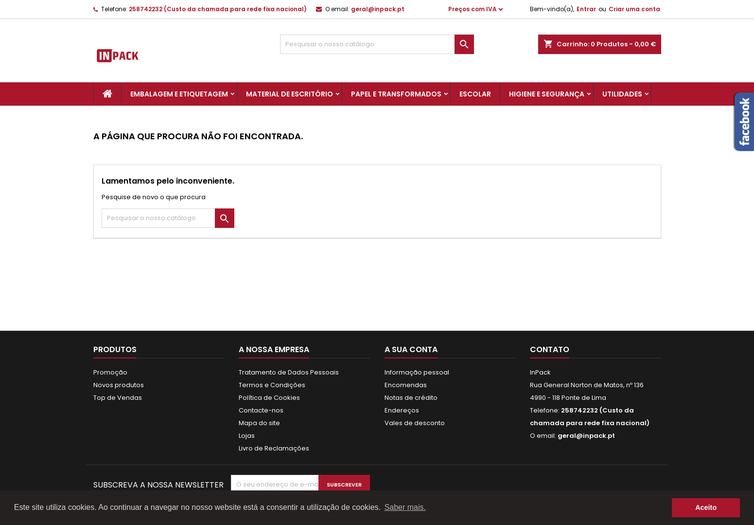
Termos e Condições (272, 385)
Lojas (247, 435)
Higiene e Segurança (546, 94)
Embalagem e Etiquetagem (179, 94)
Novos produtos (118, 385)
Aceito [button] (706, 507)
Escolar (475, 94)
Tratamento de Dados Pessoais (289, 372)
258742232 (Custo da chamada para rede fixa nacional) (218, 9)
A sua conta (411, 349)
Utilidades (622, 94)
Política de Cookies (269, 397)
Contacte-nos (261, 410)
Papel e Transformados (396, 94)
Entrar (586, 9)
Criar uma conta (634, 9)
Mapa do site (259, 423)
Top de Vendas (117, 397)
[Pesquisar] (377, 44)
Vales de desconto (415, 423)
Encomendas (406, 385)
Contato (549, 349)
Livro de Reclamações (274, 448)
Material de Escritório (289, 94)
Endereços (402, 410)
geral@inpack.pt (377, 9)
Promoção (110, 372)
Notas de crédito (411, 397)
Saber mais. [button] (405, 507)
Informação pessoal (417, 372)
